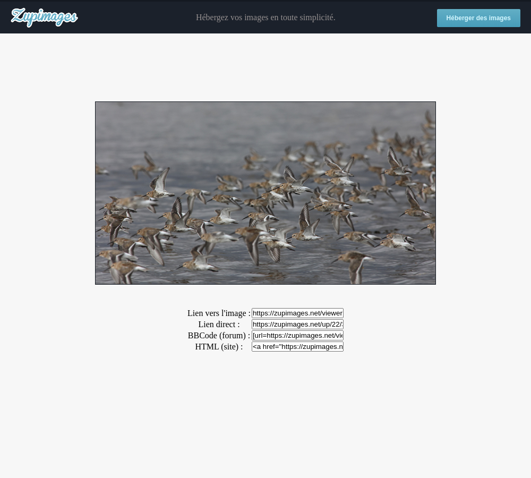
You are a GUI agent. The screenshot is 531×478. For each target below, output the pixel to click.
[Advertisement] (265, 68)
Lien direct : (218, 324)
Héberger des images (479, 18)
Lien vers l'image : (219, 313)
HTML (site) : (219, 346)
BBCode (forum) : (219, 335)
